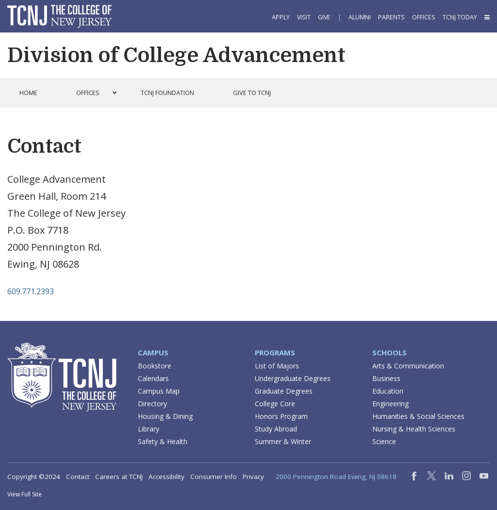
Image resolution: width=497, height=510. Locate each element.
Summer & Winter (283, 441)
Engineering (390, 403)
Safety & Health (162, 441)
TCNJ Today (460, 17)
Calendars (153, 378)
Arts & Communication (408, 365)
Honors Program (281, 416)
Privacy (253, 476)
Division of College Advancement (176, 55)
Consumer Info (213, 476)
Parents (391, 17)
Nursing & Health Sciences (413, 428)
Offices (423, 17)
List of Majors (277, 365)
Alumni (359, 17)
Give (324, 17)
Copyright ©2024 (33, 476)
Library (148, 428)
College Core (275, 403)
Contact (77, 476)
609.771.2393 (30, 291)
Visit (304, 17)
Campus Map (159, 391)
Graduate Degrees (284, 391)
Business (386, 378)
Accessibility (166, 476)
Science (384, 441)
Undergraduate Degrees (293, 378)
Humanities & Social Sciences (418, 416)
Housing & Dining (165, 416)
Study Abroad (276, 428)
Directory (152, 403)
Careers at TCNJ (119, 476)
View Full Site (24, 494)
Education (387, 391)
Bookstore (154, 365)
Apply (281, 17)
